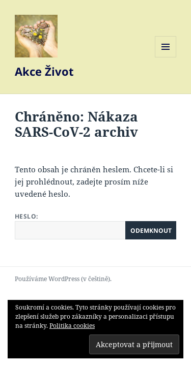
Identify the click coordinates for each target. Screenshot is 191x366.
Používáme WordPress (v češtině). (63, 278)
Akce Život (44, 71)
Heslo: (95, 225)
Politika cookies (72, 325)
